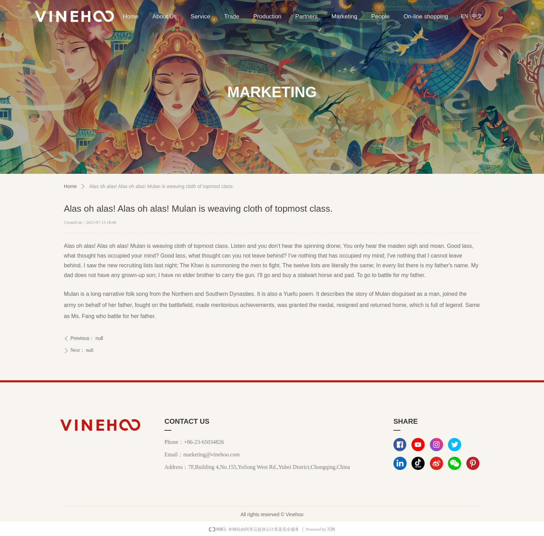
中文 (477, 16)
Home (70, 186)
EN (464, 16)
